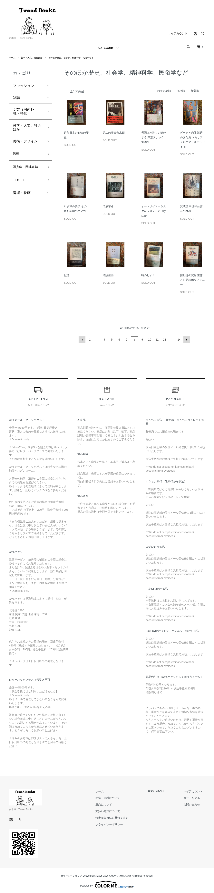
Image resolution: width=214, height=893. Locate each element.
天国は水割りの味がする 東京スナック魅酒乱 (153, 137)
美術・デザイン (25, 141)
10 (149, 339)
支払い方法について (114, 810)
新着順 (195, 90)
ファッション (23, 86)
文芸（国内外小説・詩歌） (25, 111)
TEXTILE (20, 182)
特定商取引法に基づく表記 (118, 817)
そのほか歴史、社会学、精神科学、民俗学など (75, 57)
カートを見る (194, 797)
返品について (110, 803)
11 (156, 339)
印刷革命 (108, 206)
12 (164, 339)
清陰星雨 (108, 275)
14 (178, 339)
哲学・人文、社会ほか (33, 57)
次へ (186, 339)
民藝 (16, 154)
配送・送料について (114, 797)
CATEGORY (106, 47)
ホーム (12, 57)
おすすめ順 (164, 90)
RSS (155, 790)
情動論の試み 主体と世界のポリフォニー (192, 280)
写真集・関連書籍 (27, 168)
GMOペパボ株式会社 (120, 875)
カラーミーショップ (71, 875)
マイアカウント (177, 33)
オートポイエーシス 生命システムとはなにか (153, 211)
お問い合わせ (194, 803)
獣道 (66, 275)
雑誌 (16, 98)
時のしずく (148, 275)
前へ (83, 339)
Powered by (107, 883)
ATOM (164, 790)
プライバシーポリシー (116, 823)
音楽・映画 (22, 195)
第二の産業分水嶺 (114, 132)
